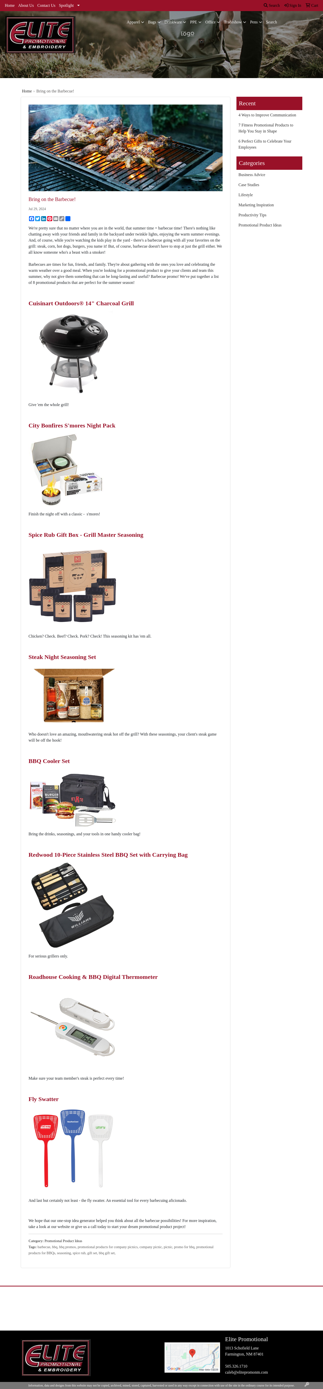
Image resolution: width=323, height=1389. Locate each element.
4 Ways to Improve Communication (267, 115)
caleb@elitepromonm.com (246, 1372)
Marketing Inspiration (256, 205)
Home (10, 5)
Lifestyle (245, 195)
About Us (26, 5)
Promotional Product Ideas (63, 1241)
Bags (152, 22)
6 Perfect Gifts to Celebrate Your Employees (264, 144)
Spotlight (66, 5)
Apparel (133, 22)
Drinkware (173, 22)
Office (210, 22)
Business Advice (251, 175)
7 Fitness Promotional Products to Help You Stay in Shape (265, 128)
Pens (254, 22)
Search (272, 5)
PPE (193, 22)
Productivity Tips (252, 215)
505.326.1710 (236, 1366)
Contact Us (46, 5)
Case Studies (248, 185)
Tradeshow (233, 22)
